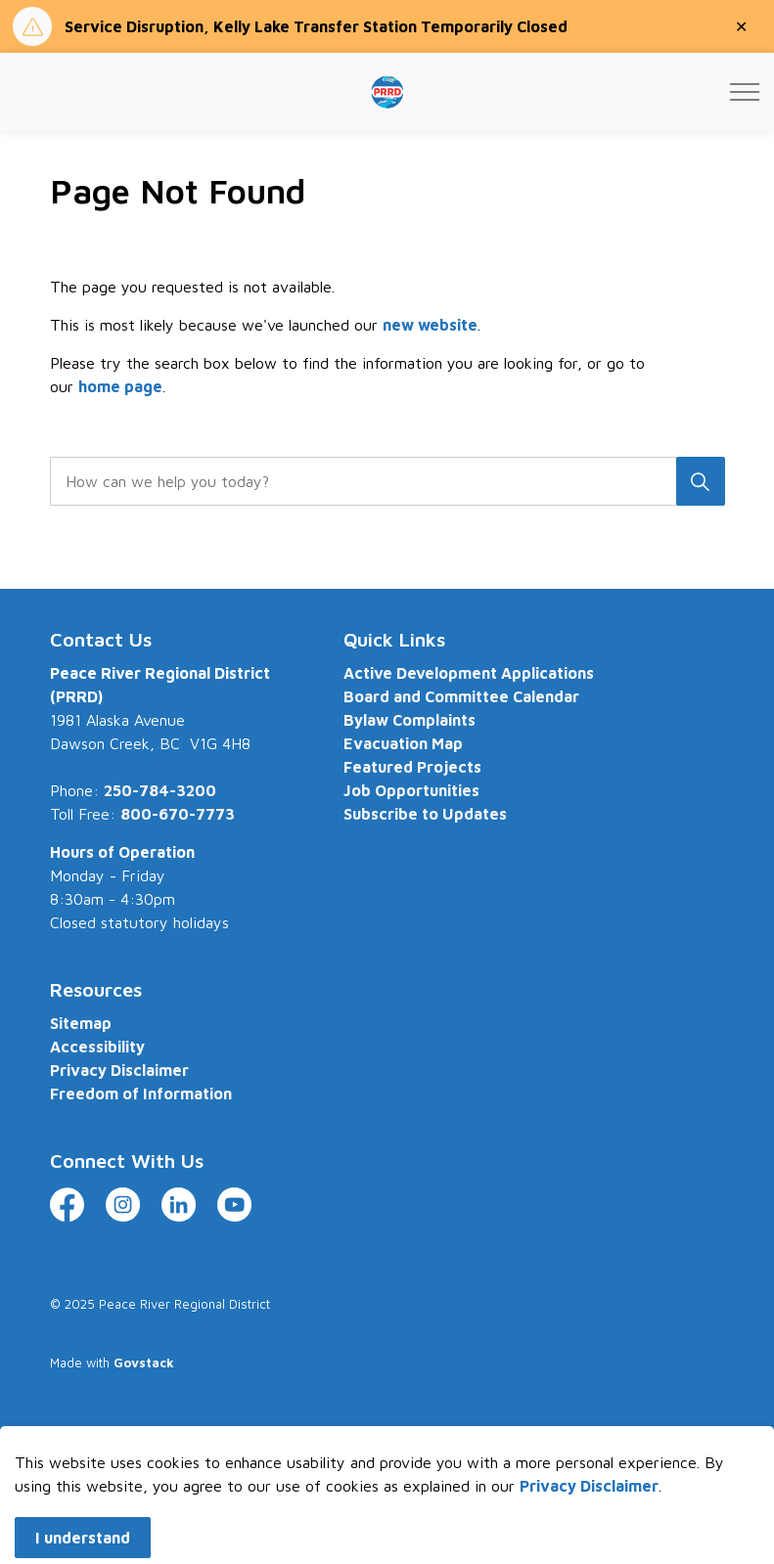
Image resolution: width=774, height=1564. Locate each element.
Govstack (144, 1362)
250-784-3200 (160, 790)
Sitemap (81, 1023)
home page (120, 386)
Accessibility (97, 1046)
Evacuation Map (403, 743)
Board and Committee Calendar (461, 696)
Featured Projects (412, 767)
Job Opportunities (411, 790)
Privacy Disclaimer (119, 1070)
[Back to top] (387, 1443)
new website (430, 325)
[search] (384, 481)
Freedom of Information (141, 1093)
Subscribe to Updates (425, 814)
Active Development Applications (468, 673)
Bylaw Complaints (409, 720)
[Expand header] (744, 92)
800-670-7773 (177, 814)
